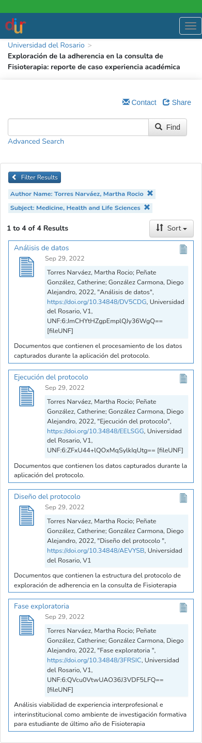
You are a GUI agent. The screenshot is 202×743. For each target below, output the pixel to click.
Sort (171, 228)
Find (167, 127)
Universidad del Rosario (46, 45)
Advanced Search (36, 141)
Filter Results (34, 177)
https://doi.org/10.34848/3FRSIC (94, 660)
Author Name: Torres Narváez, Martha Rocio (81, 193)
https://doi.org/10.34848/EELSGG (95, 431)
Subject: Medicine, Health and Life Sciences (80, 207)
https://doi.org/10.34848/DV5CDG (97, 301)
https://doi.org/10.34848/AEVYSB (96, 550)
